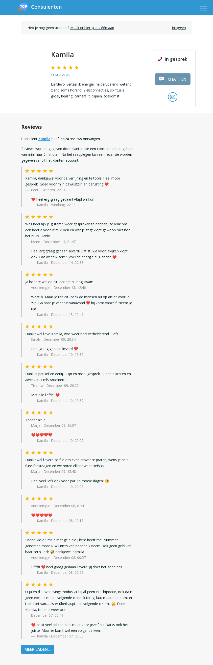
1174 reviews (60, 75)
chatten (172, 79)
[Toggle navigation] (203, 9)
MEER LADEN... (37, 649)
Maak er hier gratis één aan (92, 27)
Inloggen (179, 27)
